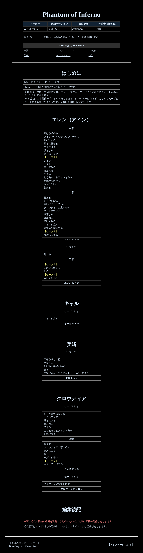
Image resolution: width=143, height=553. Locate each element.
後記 (91, 55)
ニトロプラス (31, 28)
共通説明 (28, 37)
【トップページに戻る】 (121, 544)
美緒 (26, 55)
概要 (26, 50)
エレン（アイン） (65, 50)
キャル (92, 50)
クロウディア (63, 55)
